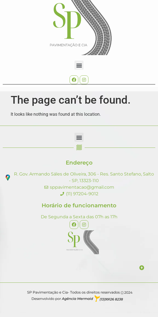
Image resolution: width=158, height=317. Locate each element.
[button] (79, 65)
